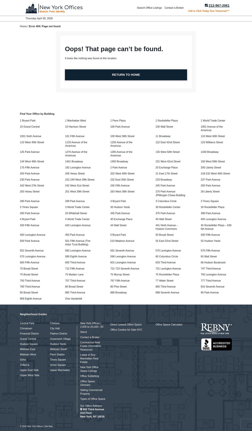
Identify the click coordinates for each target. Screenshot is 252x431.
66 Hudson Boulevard (213, 262)
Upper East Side (29, 370)
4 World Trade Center (77, 219)
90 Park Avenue (210, 292)
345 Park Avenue (120, 213)
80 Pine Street (118, 286)
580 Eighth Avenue (76, 256)
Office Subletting (89, 376)
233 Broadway (164, 179)
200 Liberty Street (211, 167)
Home (23, 26)
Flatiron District (58, 333)
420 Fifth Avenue (29, 225)
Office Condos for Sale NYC (126, 329)
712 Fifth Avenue (74, 268)
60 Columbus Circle (167, 256)
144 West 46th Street (32, 161)
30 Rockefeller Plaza (212, 207)
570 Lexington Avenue (168, 250)
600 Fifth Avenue (29, 262)
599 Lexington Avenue (123, 256)
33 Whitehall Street (76, 213)
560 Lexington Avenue (77, 250)
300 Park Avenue (30, 213)
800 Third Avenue (166, 286)
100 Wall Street (164, 126)
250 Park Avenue (210, 185)
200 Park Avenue (30, 173)
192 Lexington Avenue (77, 167)
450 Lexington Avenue (32, 234)
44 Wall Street (118, 225)
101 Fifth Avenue (74, 136)
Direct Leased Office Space (126, 324)
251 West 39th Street (77, 191)
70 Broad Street (29, 268)
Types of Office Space (92, 399)
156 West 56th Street (213, 161)
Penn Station (57, 354)
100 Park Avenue (120, 126)
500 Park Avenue (30, 241)
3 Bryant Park (118, 201)
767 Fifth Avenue (120, 280)
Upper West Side (29, 375)
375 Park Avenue (165, 213)
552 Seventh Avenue (32, 250)
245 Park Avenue (165, 185)
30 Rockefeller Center (168, 207)
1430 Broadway (210, 152)
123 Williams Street (212, 142)
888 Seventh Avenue (167, 292)
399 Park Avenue (210, 213)
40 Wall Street (164, 219)
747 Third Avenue (211, 268)
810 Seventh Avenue (212, 286)
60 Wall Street (209, 256)
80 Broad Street (74, 286)
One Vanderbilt (73, 298)
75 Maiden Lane (74, 274)
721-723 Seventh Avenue (124, 268)
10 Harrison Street (75, 126)
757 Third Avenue (75, 280)
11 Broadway (163, 136)
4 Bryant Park (28, 219)
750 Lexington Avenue (213, 274)
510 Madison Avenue (122, 241)
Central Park (27, 323)
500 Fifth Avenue (210, 234)
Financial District (29, 333)
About (83, 332)
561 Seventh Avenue (122, 250)
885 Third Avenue (75, 292)
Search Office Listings (149, 7)
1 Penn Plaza (118, 120)
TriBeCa (24, 365)
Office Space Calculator (169, 324)
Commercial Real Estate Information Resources (90, 346)
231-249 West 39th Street (79, 179)
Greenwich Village (60, 339)
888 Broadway (118, 292)
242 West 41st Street (77, 185)
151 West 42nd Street (168, 161)
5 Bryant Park (118, 234)
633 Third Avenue (166, 262)
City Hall (55, 328)
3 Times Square (210, 201)
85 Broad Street (29, 292)
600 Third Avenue (75, 262)
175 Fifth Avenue (29, 167)
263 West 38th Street (122, 191)
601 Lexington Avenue (123, 262)
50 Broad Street (165, 234)
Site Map (49, 426)
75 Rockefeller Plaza (167, 274)
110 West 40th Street (213, 136)
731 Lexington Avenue (168, 268)
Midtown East (27, 349)
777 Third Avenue (211, 280)
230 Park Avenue (30, 179)
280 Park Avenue (30, 201)
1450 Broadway (119, 161)
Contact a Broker (174, 7)
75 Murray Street (120, 274)
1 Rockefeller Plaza (167, 120)
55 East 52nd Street (167, 241)
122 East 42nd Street (168, 142)
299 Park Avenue (75, 201)
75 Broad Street (29, 274)
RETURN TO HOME (126, 74)
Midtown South (58, 349)
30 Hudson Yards (120, 207)
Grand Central (28, 339)
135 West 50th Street (168, 152)
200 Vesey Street (75, 173)
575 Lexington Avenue (32, 256)
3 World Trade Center (77, 207)
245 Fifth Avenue (120, 185)
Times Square (58, 359)
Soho (23, 359)
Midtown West (28, 354)
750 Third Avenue (30, 280)
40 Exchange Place (121, 219)
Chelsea (55, 323)
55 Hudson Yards (210, 241)
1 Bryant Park (28, 120)
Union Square (58, 365)
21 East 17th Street (167, 173)
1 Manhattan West (75, 120)
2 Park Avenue (118, 167)
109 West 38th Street (122, 136)
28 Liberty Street (210, 191)
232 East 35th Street (122, 179)
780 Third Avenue (30, 286)
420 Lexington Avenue (77, 225)
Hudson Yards (58, 344)
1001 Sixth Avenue (30, 136)
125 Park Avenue (30, 152)
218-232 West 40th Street (215, 173)
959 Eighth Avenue (30, 298)
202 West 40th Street (122, 173)
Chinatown (26, 328)
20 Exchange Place (167, 167)
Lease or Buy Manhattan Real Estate (89, 358)
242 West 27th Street (32, 185)
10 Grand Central (30, 126)
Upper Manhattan (60, 370)
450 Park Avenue (75, 234)
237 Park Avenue (210, 179)
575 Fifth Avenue (210, 250)
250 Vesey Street (30, 191)
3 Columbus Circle (166, 201)
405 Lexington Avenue (213, 219)
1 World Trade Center (213, 120)
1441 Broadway (74, 161)
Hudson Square (29, 344)
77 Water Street (164, 280)
